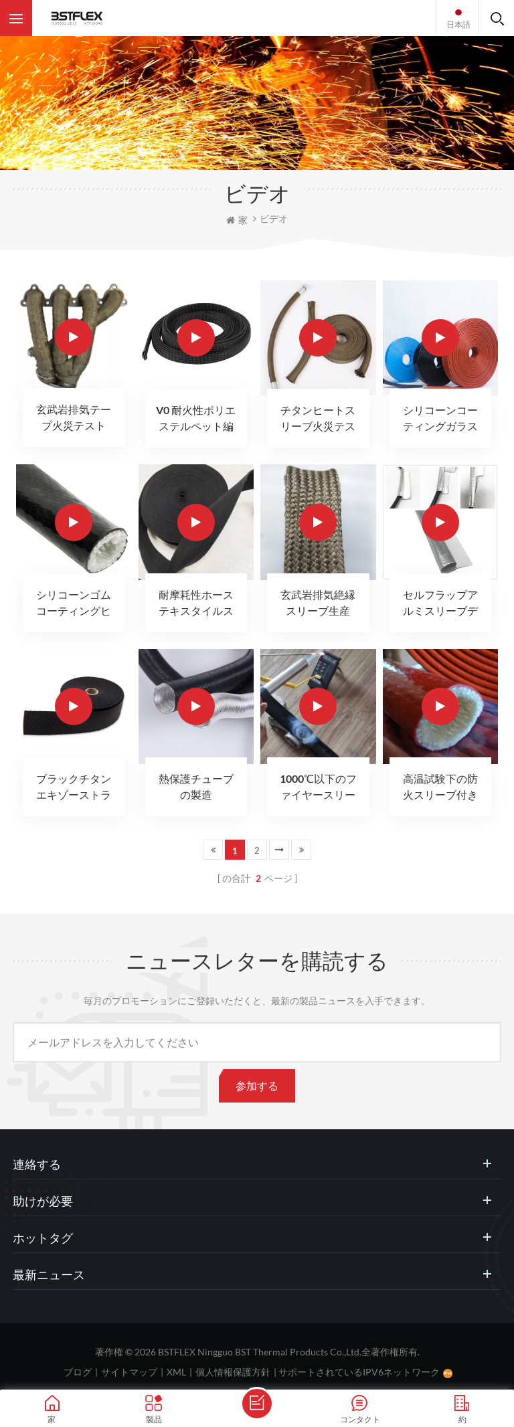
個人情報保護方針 (232, 1371)
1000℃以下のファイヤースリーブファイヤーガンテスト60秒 (318, 787)
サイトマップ (129, 1371)
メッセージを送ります (257, 1403)
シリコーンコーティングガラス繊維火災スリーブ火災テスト (440, 418)
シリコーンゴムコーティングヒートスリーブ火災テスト (73, 603)
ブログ (78, 1371)
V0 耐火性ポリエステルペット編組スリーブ (196, 418)
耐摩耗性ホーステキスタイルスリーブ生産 (196, 603)
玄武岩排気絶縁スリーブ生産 (317, 602)
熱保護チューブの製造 (196, 786)
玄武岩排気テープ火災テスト (73, 417)
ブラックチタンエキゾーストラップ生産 (73, 787)
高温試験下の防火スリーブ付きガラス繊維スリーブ (440, 787)
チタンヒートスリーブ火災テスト (317, 418)
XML (176, 1371)
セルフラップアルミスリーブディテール (440, 603)
